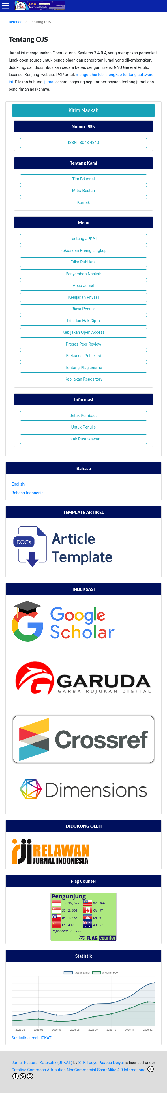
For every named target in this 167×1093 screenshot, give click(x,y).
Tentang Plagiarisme (83, 367)
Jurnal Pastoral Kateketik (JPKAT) (42, 1062)
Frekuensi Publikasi (83, 355)
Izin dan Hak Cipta (83, 320)
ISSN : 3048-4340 (83, 142)
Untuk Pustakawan (83, 439)
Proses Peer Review (83, 344)
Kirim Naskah (83, 110)
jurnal (49, 82)
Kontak (83, 202)
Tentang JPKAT (83, 238)
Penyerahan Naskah (84, 274)
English (18, 484)
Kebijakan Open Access (84, 332)
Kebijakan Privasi (83, 297)
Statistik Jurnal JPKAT (32, 1038)
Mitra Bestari (83, 190)
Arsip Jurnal (83, 285)
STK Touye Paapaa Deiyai (101, 1062)
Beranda (15, 22)
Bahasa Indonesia (28, 493)
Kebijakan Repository (83, 379)
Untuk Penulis (83, 427)
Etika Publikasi (83, 262)
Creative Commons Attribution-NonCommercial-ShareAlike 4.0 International (83, 1072)
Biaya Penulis (83, 309)
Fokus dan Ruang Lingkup (83, 250)
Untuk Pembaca (83, 415)
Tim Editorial (83, 179)
